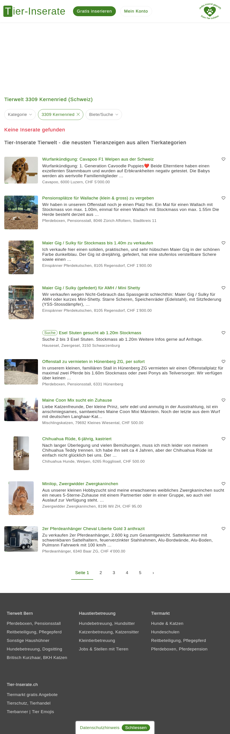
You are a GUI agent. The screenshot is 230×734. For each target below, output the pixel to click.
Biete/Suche (101, 114)
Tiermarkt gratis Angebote (32, 694)
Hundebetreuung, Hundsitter (107, 623)
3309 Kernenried (58, 114)
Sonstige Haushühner (28, 640)
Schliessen (136, 727)
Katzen (177, 623)
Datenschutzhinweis (99, 727)
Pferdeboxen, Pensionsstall (34, 623)
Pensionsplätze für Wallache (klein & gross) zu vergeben (98, 198)
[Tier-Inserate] (37, 11)
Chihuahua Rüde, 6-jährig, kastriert (77, 438)
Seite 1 (82, 572)
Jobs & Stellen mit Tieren (103, 649)
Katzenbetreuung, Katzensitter (109, 632)
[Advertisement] (115, 56)
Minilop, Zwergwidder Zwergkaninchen (80, 483)
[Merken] (223, 159)
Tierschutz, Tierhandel (29, 703)
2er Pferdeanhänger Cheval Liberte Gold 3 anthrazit (93, 528)
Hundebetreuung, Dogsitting (34, 649)
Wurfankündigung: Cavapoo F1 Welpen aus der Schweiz (98, 159)
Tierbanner (17, 711)
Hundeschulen (165, 632)
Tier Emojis (43, 711)
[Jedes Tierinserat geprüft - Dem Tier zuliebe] (210, 11)
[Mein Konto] (136, 11)
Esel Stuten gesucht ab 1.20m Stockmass (100, 332)
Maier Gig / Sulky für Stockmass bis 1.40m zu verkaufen (97, 243)
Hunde (157, 623)
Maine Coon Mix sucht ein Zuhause (77, 400)
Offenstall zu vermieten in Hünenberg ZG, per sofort (93, 361)
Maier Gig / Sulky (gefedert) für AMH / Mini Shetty (91, 287)
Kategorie (17, 114)
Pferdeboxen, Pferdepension (179, 649)
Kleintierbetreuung (97, 640)
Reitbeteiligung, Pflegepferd (34, 632)
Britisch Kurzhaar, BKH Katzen (37, 657)
